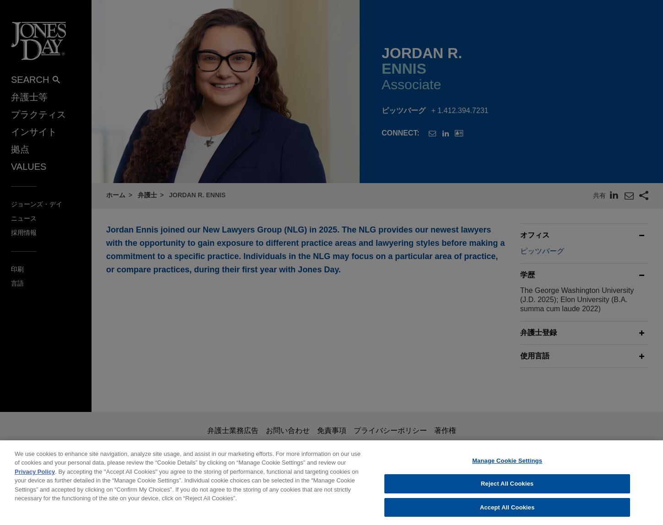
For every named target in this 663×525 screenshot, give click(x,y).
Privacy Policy (35, 476)
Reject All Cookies (507, 489)
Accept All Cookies (507, 512)
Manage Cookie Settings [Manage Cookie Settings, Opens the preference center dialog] (507, 465)
